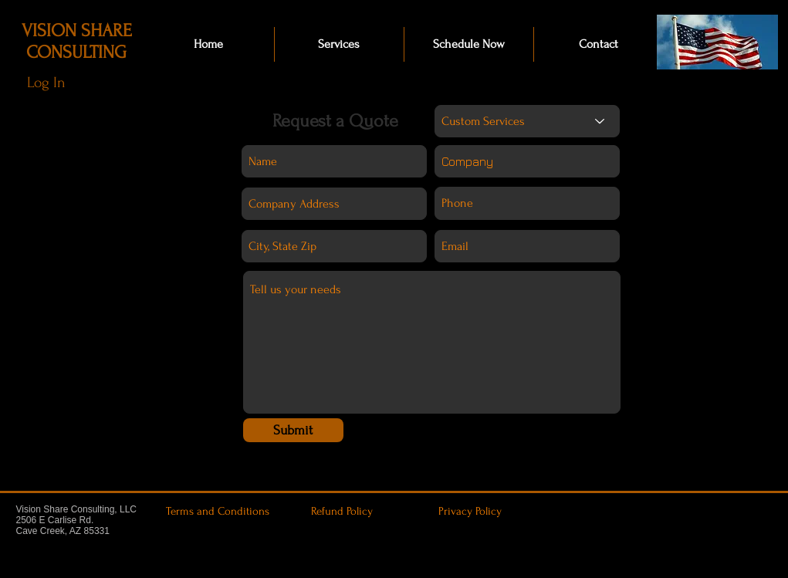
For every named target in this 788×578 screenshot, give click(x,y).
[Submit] (293, 430)
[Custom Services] (527, 121)
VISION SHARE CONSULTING (77, 41)
